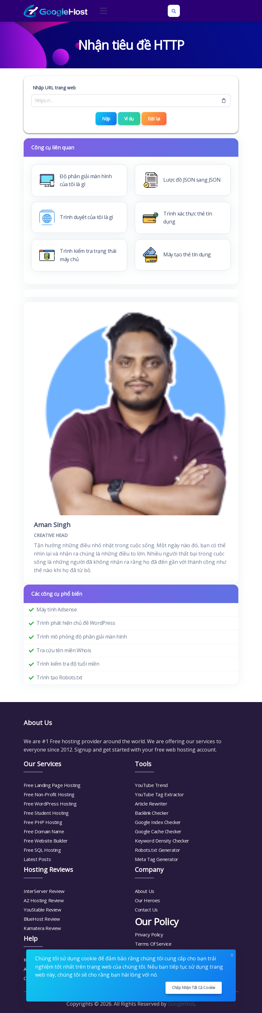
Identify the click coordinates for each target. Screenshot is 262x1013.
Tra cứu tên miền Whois (63, 650)
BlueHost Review (42, 918)
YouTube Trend (151, 785)
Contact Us (146, 909)
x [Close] (232, 954)
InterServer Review (44, 891)
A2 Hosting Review (44, 900)
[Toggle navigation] (103, 11)
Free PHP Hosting (43, 822)
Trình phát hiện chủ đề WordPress (75, 622)
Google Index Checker (158, 822)
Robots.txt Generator (157, 850)
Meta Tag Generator (156, 859)
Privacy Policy (149, 934)
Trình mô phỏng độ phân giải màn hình (81, 636)
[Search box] (174, 11)
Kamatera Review (42, 928)
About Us (144, 891)
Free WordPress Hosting (50, 803)
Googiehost (181, 1003)
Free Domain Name (44, 831)
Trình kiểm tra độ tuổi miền (67, 663)
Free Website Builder (46, 840)
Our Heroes (147, 900)
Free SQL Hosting (42, 850)
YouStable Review (42, 909)
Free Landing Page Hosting (52, 785)
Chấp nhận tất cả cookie (193, 987)
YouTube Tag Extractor (159, 794)
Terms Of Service (153, 943)
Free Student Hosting (46, 813)
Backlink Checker (152, 813)
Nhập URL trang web (54, 88)
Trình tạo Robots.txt (59, 677)
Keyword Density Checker (162, 840)
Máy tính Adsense (56, 609)
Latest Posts (37, 859)
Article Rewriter (151, 803)
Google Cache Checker (158, 831)
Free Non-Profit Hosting (49, 794)
